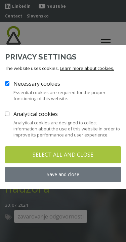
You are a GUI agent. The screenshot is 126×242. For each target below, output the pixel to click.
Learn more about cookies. (87, 68)
